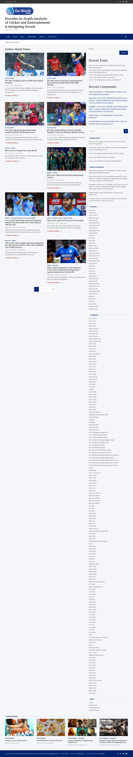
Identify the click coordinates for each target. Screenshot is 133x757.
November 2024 (94, 256)
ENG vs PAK (93, 402)
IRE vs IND (92, 516)
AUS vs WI (92, 351)
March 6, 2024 (51, 180)
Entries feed (93, 705)
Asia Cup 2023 (93, 331)
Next (53, 289)
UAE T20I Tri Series (95, 640)
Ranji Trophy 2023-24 (96, 587)
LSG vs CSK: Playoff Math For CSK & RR (102, 77)
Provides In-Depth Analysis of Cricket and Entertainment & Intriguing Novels (27, 23)
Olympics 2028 (94, 564)
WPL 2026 (92, 678)
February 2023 (93, 306)
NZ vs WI (92, 561)
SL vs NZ (92, 625)
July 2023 (92, 296)
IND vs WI (92, 491)
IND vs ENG (92, 483)
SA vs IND (92, 592)
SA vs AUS (92, 589)
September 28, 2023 (53, 223)
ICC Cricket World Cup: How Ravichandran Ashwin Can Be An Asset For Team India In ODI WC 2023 (23, 222)
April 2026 (92, 213)
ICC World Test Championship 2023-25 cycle (103, 460)
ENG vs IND (92, 394)
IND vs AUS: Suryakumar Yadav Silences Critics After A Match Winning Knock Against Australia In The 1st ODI (64, 270)
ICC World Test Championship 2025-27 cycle (103, 463)
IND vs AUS (55, 218)
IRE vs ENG (92, 513)
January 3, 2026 (9, 743)
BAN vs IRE (92, 356)
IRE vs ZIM (92, 526)
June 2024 (92, 268)
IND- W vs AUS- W (95, 493)
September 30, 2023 (11, 227)
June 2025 (92, 238)
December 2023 (94, 284)
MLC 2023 (92, 533)
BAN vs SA (92, 364)
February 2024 (94, 278)
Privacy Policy (52, 37)
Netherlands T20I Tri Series (98, 541)
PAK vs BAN (93, 571)
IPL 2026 (92, 511)
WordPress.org (94, 710)
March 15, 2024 (9, 153)
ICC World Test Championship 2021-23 (101, 458)
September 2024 (94, 261)
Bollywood (92, 382)
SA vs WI (92, 599)
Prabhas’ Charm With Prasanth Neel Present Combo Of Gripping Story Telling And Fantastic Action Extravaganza (113, 743)
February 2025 (93, 248)
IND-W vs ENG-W (94, 501)
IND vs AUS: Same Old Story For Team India (65, 220)
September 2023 (94, 291)
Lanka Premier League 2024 (98, 531)
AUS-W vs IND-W (94, 354)
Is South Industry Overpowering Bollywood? (104, 121)
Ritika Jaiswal (49, 743)
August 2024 (93, 263)
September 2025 (94, 230)
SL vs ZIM (92, 632)
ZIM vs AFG (92, 683)
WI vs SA (92, 670)
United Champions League (98, 650)
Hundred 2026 (94, 430)
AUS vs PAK (92, 346)
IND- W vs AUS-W (94, 496)
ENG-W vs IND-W (94, 412)
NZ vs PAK (92, 554)
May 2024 (92, 271)
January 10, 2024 (104, 745)
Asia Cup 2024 (93, 334)
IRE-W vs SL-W (94, 529)
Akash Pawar (18, 85)
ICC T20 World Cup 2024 (97, 445)
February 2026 (94, 218)
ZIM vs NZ (92, 688)
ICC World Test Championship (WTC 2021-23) (104, 455)
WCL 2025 (92, 658)
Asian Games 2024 (95, 341)
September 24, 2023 (53, 275)
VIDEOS (22, 37)
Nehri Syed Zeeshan (95, 92)
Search (91, 49)
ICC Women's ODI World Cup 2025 (100, 450)
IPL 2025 (92, 508)
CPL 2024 (92, 384)
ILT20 (91, 468)
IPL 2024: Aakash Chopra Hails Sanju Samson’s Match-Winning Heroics (20, 131)
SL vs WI (91, 630)
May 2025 (92, 240)
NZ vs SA (92, 556)
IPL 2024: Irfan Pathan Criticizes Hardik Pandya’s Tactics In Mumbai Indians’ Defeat (65, 131)
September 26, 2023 (11, 250)
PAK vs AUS (92, 569)
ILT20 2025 (92, 470)
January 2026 (93, 220)
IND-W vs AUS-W (94, 498)
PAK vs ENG (93, 574)
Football (91, 420)
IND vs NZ (92, 485)
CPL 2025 (92, 387)
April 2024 (92, 273)
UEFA (90, 645)
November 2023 (94, 286)
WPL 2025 (92, 675)
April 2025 (92, 243)
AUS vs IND (92, 344)
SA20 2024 (92, 602)
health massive (94, 115)
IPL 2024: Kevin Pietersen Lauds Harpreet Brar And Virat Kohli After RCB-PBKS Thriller (64, 83)
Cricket (15, 37)
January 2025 (93, 251)
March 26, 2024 (9, 135)
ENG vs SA (92, 404)
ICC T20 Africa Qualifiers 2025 (99, 442)
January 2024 (93, 281)
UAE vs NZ (92, 642)
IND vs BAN (92, 480)
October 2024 (93, 258)
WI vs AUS (92, 660)
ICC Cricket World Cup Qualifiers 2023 (101, 440)
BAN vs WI (92, 372)
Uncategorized (31, 218)
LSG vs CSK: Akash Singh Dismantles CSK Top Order (106, 75)
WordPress (101, 754)
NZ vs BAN (92, 549)
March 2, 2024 (72, 745)
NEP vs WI (92, 539)
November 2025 (94, 225)
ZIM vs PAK (92, 690)
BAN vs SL (7, 148)
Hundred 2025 (93, 427)
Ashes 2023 (92, 326)
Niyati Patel (92, 98)
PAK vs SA (92, 579)
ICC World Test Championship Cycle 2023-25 (103, 465)
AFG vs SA (92, 323)
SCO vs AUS (92, 609)
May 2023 (92, 301)
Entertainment (31, 37)
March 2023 (93, 304)
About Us (42, 37)
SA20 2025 (92, 604)
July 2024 (92, 266)
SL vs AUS (92, 615)
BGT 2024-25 (93, 379)
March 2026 (93, 215)
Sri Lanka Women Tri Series (98, 637)
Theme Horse (80, 754)
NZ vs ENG (92, 551)
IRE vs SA (92, 521)
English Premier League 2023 (98, 415)
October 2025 (93, 228)
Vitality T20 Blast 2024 (96, 655)
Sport (60, 218)
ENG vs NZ (92, 399)
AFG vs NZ (92, 321)
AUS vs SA (92, 349)
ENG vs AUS (93, 392)
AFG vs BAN (93, 318)
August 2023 (93, 294)
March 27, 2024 (9, 85)
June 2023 (92, 299)
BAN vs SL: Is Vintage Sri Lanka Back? (21, 151)
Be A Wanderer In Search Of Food (49, 740)
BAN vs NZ (92, 359)
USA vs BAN (93, 653)
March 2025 (93, 246)
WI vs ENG (92, 665)
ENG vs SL (92, 407)
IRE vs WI (92, 523)
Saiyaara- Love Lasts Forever (16, 740)
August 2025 (93, 233)
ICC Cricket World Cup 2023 (18, 218)
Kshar (17, 743)
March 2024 (93, 276)
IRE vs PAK (92, 518)
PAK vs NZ (92, 577)
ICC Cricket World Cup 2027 (98, 437)
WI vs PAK (92, 668)
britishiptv (92, 107)
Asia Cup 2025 (93, 336)
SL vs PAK (92, 627)
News (91, 544)
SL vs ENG (92, 620)
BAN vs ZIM (93, 374)
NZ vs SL (92, 559)
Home (8, 37)
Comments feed (94, 708)
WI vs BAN (92, 663)
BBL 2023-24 (93, 377)
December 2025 (94, 223)
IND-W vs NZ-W (94, 503)
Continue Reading (12, 95)
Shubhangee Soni (82, 745)
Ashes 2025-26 (93, 329)
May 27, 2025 (40, 743)
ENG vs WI (92, 409)
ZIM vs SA (92, 693)
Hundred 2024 (94, 425)
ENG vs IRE (92, 397)
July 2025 (92, 235)
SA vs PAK (92, 594)
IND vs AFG (92, 475)
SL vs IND (92, 622)
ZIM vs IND (92, 685)
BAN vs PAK (93, 361)
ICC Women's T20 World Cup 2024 (100, 453)
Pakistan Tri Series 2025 (97, 582)
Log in (91, 702)
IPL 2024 (7, 78)
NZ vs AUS (92, 546)
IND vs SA (92, 488)
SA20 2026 (92, 607)
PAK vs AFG (93, 566)
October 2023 (93, 289)
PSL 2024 (92, 584)
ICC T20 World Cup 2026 (97, 447)
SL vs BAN (92, 617)
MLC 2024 (92, 536)
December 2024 (94, 253)
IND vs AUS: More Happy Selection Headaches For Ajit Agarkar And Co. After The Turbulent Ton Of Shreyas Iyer (24, 245)
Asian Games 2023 (95, 339)
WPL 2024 (92, 673)
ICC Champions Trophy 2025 (98, 432)
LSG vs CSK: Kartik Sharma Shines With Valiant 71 (105, 80)
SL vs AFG (92, 612)
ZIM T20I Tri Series (95, 680)
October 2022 (93, 309)
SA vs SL (91, 597)
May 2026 (92, 210)
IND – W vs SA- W (95, 473)
